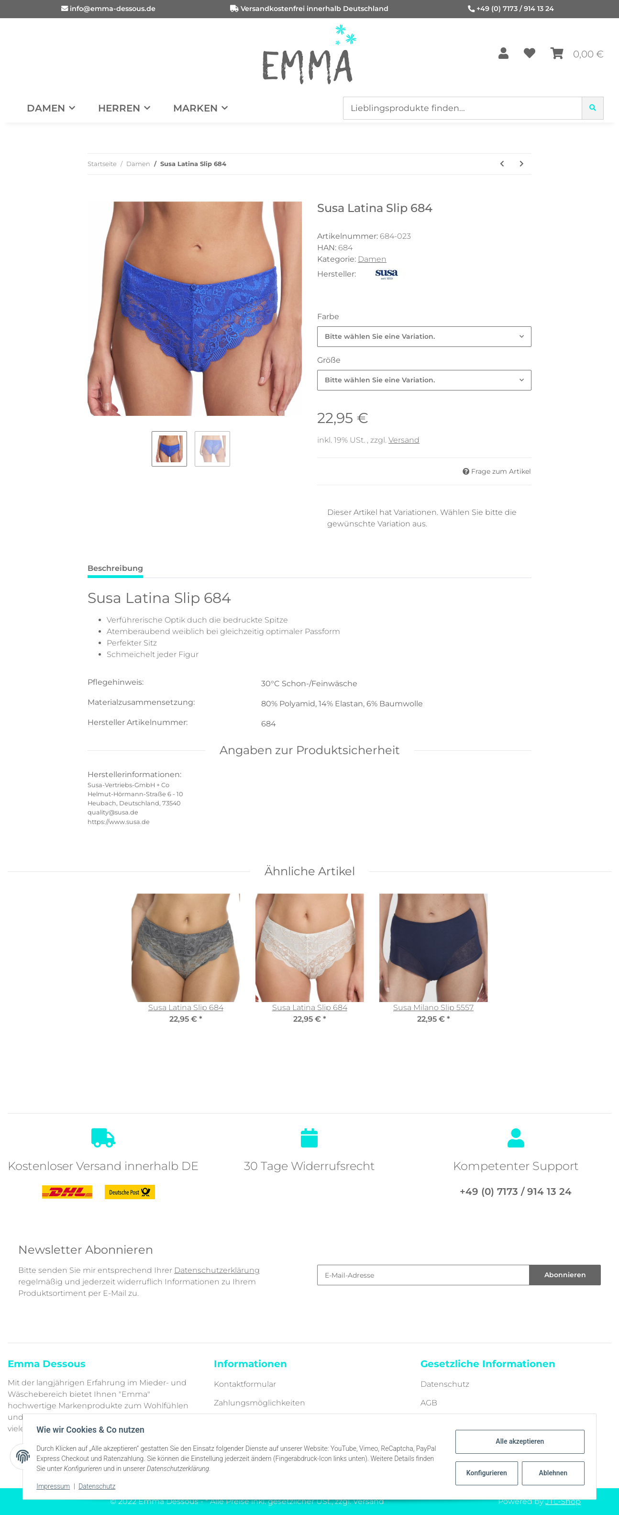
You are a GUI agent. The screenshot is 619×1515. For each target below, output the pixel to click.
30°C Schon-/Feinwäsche (309, 683)
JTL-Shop (563, 1501)
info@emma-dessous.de (112, 8)
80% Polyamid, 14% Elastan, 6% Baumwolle (342, 703)
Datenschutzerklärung (217, 1270)
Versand (404, 440)
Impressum (55, 1486)
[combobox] (424, 336)
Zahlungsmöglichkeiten (259, 1402)
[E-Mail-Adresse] (423, 1275)
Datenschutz (444, 1384)
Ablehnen (551, 1473)
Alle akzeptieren (518, 1441)
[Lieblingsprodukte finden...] (462, 108)
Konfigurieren (485, 1473)
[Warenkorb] (577, 54)
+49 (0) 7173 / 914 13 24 (515, 8)
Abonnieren (565, 1274)
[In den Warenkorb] (95, 196)
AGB (428, 1402)
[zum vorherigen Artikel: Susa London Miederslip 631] (502, 164)
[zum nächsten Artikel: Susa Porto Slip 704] (521, 164)
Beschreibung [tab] (115, 568)
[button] (503, 54)
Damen (372, 259)
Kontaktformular (245, 1384)
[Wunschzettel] (529, 54)
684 (268, 723)
